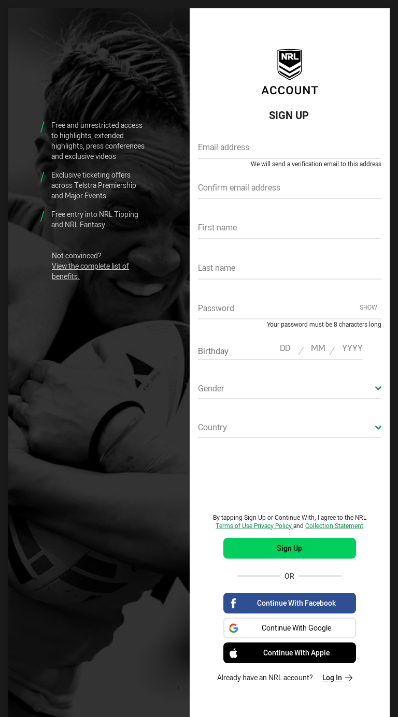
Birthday (213, 351)
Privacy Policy (273, 525)
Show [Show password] (368, 307)
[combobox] (289, 391)
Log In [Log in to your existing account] (337, 677)
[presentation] (289, 475)
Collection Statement (334, 525)
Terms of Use (235, 525)
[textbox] (289, 150)
